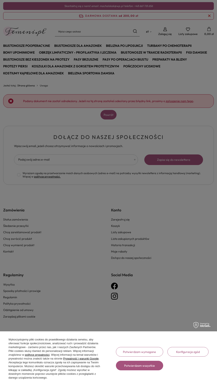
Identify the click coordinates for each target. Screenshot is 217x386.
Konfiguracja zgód (188, 352)
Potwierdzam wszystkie (139, 366)
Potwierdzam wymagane (139, 352)
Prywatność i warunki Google (81, 358)
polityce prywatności (37, 354)
